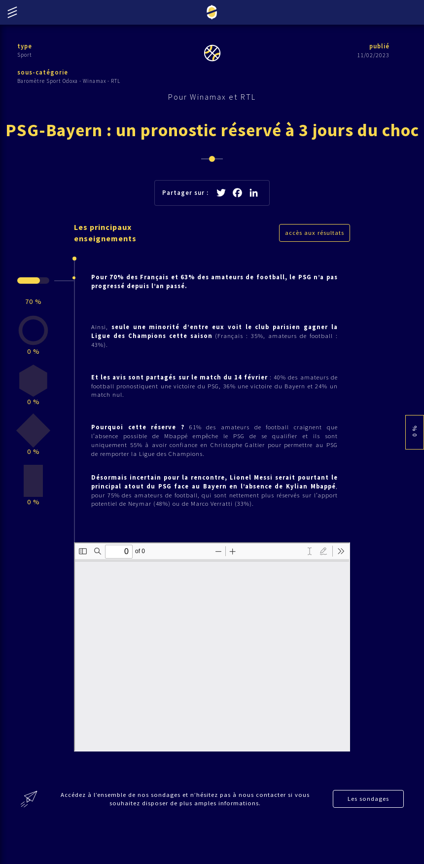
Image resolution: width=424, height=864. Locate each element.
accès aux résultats (314, 260)
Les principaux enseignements (107, 260)
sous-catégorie (43, 73)
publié (378, 46)
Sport (24, 54)
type (25, 46)
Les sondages (368, 834)
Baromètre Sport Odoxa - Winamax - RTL (68, 81)
